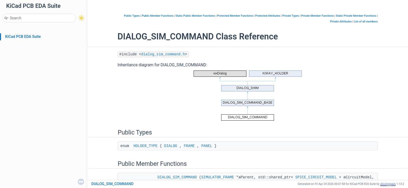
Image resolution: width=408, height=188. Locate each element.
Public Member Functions (158, 15)
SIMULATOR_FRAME (217, 177)
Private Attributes (341, 21)
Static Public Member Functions (195, 15)
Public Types (132, 15)
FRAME (189, 146)
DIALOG (170, 146)
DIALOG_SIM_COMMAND (177, 177)
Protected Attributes (267, 15)
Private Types (290, 15)
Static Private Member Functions (356, 15)
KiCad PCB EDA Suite (23, 36)
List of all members (366, 21)
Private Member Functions (317, 15)
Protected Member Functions (235, 15)
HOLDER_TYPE (145, 146)
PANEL (206, 146)
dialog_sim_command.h (163, 54)
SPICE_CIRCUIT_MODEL (316, 177)
